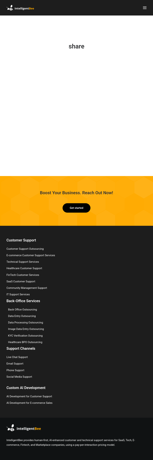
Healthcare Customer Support (24, 268)
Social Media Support (19, 376)
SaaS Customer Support (20, 281)
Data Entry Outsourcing (22, 315)
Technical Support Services (22, 261)
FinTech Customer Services (22, 274)
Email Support (14, 363)
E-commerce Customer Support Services (30, 255)
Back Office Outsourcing (22, 309)
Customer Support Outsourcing (25, 248)
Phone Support (15, 370)
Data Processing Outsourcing (25, 322)
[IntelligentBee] (20, 8)
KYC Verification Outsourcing (25, 335)
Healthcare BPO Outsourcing (25, 342)
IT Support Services (18, 294)
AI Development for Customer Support (29, 396)
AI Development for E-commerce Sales (29, 402)
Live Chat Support (17, 357)
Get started (76, 207)
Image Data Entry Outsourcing (26, 328)
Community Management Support (26, 287)
